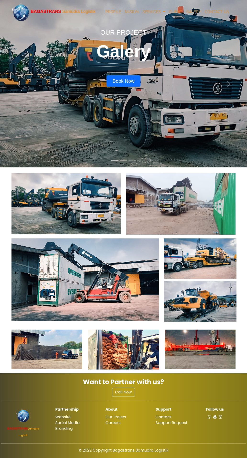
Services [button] (152, 11)
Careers (113, 422)
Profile (113, 11)
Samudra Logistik (53, 12)
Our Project (116, 417)
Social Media (67, 422)
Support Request (171, 422)
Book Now (123, 81)
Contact (163, 417)
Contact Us (217, 11)
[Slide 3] (132, 161)
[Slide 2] (123, 161)
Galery (193, 11)
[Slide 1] (114, 161)
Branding (64, 428)
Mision (132, 11)
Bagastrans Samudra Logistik (140, 450)
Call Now (123, 392)
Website (63, 417)
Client (175, 11)
